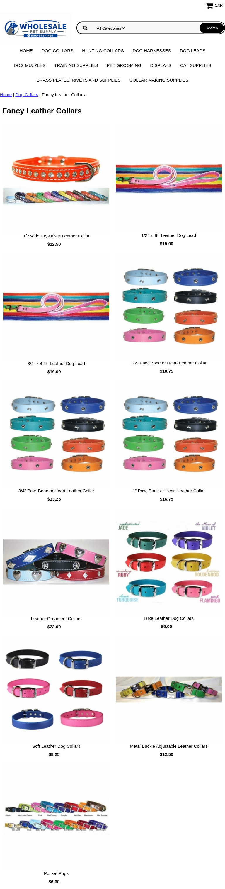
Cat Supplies (195, 65)
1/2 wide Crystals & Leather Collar (56, 235)
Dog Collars (57, 50)
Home (26, 50)
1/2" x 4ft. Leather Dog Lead (168, 235)
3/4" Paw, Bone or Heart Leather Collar (56, 490)
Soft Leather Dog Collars (56, 746)
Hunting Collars (103, 50)
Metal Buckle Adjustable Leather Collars (168, 746)
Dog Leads (193, 50)
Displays (160, 65)
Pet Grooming (124, 65)
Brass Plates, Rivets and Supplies (79, 79)
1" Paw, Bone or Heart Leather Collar (169, 490)
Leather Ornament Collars (56, 618)
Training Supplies (76, 65)
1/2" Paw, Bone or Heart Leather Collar (169, 362)
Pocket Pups (56, 873)
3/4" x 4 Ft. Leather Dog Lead (56, 363)
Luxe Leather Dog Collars (169, 618)
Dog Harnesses (152, 50)
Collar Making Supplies (158, 79)
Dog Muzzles (29, 65)
